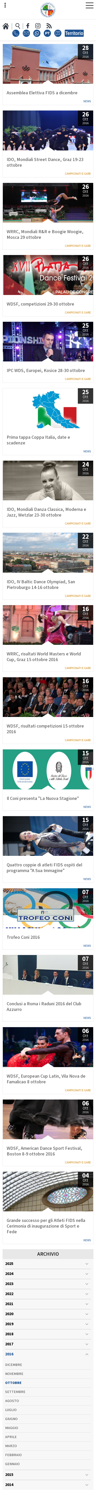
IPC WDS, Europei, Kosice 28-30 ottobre (46, 371)
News (87, 101)
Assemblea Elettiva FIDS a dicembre (42, 93)
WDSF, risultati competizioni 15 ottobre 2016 (45, 729)
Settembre (15, 1392)
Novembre (14, 1374)
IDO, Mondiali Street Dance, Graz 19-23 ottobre (45, 162)
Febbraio (13, 1455)
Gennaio (12, 1464)
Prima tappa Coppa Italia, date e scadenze (38, 440)
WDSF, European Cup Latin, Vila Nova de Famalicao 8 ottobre (46, 1079)
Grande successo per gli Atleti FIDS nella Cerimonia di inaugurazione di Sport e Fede (46, 1226)
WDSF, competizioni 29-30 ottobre (40, 304)
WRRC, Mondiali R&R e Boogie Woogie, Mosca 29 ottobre (45, 234)
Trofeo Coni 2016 (23, 937)
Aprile (11, 1437)
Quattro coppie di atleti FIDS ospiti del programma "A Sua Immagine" (44, 868)
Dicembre (13, 1365)
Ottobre (13, 1383)
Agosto (12, 1401)
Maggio (11, 1428)
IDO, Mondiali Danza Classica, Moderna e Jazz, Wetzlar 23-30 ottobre (46, 512)
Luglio (11, 1410)
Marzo (11, 1446)
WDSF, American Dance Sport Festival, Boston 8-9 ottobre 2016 (44, 1151)
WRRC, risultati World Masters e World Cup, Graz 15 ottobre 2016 (44, 657)
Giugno (11, 1419)
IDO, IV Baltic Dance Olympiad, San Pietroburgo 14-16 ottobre (41, 584)
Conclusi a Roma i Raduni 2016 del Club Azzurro (44, 1006)
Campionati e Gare (78, 174)
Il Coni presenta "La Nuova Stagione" (43, 798)
